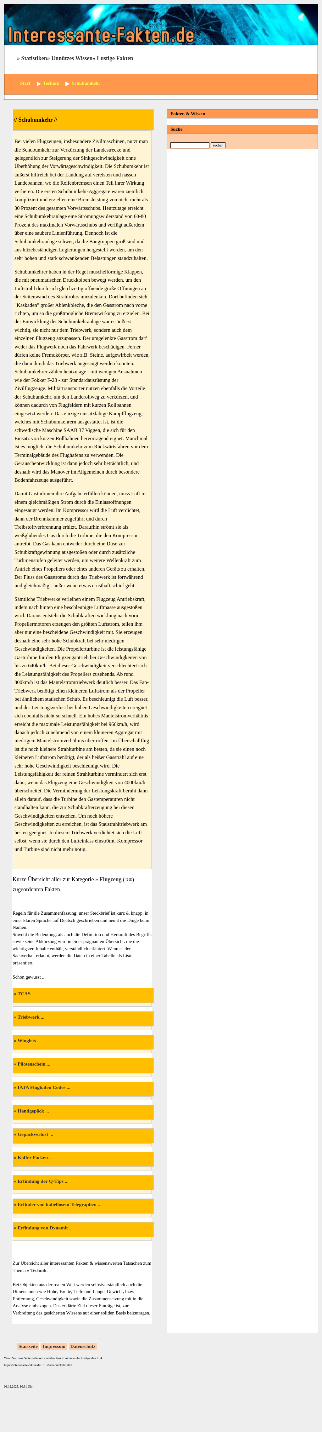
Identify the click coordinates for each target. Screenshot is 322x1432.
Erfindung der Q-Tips (41, 1181)
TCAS (24, 993)
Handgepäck (31, 1110)
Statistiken (34, 58)
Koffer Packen (33, 1157)
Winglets (27, 1040)
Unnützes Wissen (71, 58)
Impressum (54, 1346)
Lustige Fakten (115, 58)
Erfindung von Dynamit (43, 1227)
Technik (39, 1270)
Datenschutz (82, 1346)
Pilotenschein (32, 1064)
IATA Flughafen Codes (41, 1087)
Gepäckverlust (33, 1134)
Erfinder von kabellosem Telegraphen (57, 1204)
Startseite (28, 1346)
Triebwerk (29, 1017)
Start (25, 83)
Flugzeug (110, 879)
